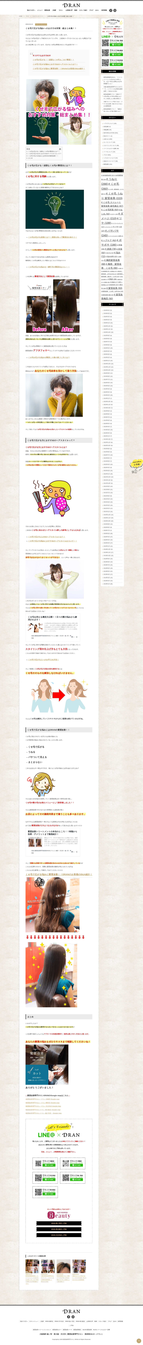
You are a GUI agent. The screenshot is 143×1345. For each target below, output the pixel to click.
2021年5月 (107, 499)
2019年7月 (107, 565)
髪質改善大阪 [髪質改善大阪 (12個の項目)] (108, 295)
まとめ (30, 158)
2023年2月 (107, 433)
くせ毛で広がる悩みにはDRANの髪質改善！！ (43, 156)
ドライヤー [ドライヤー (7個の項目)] (109, 227)
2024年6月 (107, 382)
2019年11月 (107, 552)
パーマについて (108, 151)
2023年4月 (107, 426)
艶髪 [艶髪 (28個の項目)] (113, 279)
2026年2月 (107, 319)
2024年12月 (107, 363)
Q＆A (97, 10)
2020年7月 (107, 530)
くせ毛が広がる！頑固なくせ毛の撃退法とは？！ (44, 151)
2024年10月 (107, 370)
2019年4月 (107, 574)
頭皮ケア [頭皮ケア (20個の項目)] (116, 282)
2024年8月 (107, 376)
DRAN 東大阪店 (80, 1321)
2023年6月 (107, 420)
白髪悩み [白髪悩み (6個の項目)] (114, 271)
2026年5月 (107, 310)
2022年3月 (107, 467)
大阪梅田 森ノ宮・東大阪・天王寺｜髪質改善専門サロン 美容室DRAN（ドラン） (71, 1334)
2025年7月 (107, 341)
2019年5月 (107, 571)
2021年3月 (107, 505)
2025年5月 (107, 348)
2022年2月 (107, 470)
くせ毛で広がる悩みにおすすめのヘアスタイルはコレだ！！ (52, 541)
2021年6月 (107, 496)
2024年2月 (107, 395)
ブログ (91, 10)
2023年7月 (107, 417)
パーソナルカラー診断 (110, 148)
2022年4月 (107, 464)
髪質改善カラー (57, 1329)
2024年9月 (107, 373)
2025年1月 (107, 360)
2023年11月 (107, 404)
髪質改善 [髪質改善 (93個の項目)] (115, 288)
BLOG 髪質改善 (87, 1329)
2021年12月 (107, 477)
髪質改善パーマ (67, 1329)
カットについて (108, 142)
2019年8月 (107, 562)
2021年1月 (107, 511)
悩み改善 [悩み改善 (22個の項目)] (112, 256)
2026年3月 (107, 316)
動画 (75, 10)
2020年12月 (107, 514)
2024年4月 (107, 389)
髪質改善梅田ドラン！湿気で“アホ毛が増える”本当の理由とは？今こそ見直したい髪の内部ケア (113, 96)
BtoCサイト (107, 136)
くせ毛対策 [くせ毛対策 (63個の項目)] (110, 209)
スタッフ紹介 (83, 10)
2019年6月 (107, 568)
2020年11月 (107, 517)
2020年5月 (107, 533)
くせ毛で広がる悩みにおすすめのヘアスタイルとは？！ (55, 64)
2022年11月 (107, 442)
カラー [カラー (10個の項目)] (114, 214)
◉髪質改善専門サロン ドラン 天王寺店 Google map (43, 1106)
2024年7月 (107, 379)
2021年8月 (107, 489)
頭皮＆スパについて (109, 161)
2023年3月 (107, 429)
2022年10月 (107, 445)
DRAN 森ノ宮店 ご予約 (58, 1223)
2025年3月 (107, 354)
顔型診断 (106, 126)
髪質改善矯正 (77, 1329)
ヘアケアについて (109, 123)
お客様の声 (69, 10)
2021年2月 (107, 508)
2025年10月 (107, 332)
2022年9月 (107, 448)
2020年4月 (107, 536)
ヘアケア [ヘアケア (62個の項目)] (109, 240)
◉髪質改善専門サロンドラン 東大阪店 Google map (43, 1110)
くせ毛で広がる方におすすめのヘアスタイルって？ (44, 153)
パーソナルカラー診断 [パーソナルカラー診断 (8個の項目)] (116, 236)
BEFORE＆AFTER (109, 133)
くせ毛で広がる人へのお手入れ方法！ (43, 660)
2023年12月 (107, 401)
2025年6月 (107, 345)
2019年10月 (107, 555)
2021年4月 (107, 502)
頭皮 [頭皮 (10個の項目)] (107, 282)
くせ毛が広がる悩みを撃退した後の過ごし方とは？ (49, 357)
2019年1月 (107, 584)
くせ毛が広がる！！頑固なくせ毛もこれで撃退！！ (53, 60)
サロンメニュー (33, 1321)
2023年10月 (107, 407)
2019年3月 (107, 577)
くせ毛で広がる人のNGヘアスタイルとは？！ (46, 537)
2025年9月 (107, 335)
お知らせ (106, 139)
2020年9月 (107, 524)
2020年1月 (107, 546)
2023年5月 (107, 423)
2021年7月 (107, 492)
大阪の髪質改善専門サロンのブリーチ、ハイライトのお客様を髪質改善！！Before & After (113, 89)
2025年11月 (107, 329)
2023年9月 (107, 411)
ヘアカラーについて (109, 158)
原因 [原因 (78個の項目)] (111, 249)
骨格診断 (106, 129)
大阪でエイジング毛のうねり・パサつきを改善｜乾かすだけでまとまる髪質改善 (113, 104)
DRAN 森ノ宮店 (69, 1321)
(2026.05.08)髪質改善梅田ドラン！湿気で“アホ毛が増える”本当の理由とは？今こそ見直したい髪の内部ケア (63, 1277)
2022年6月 (107, 458)
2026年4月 (107, 313)
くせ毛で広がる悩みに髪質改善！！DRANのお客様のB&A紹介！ (59, 69)
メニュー (40, 10)
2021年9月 (107, 486)
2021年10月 (107, 483)
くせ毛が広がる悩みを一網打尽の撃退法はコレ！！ (49, 267)
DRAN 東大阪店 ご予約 (58, 1229)
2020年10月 (107, 521)
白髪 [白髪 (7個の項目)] (121, 268)
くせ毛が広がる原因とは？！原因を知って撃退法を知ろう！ (52, 237)
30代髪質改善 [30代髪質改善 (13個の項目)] (108, 175)
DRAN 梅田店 (49, 1321)
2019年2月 (107, 580)
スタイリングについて (37, 16)
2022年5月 (107, 461)
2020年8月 (107, 527)
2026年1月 (107, 323)
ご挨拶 (54, 10)
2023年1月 (107, 436)
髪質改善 (106, 164)
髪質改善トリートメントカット (42, 1329)
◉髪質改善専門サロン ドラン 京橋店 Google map (42, 1099)
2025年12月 (107, 326)
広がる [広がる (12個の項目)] (110, 253)
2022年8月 (107, 451)
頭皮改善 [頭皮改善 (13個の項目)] (114, 284)
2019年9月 (107, 558)
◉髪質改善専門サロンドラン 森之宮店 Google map (44, 1113)
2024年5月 (107, 385)
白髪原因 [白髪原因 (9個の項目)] (105, 271)
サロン (61, 10)
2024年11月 (107, 367)
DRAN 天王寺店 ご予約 (58, 1235)
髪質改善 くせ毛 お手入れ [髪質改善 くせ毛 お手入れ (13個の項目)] (113, 291)
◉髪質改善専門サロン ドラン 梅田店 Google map (42, 1103)
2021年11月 (107, 480)
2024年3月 (107, 392)
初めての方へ (31, 10)
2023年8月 (107, 414)
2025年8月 (107, 338)
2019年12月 (107, 549)
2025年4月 (107, 351)
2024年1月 (107, 398)
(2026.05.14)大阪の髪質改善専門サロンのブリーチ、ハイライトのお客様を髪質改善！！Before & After (47, 1277)
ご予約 (72, 1325)
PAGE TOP (139, 1341)
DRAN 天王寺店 (59, 1321)
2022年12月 (107, 439)
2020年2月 (107, 543)
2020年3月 (107, 540)
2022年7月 (107, 455)
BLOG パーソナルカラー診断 (101, 1329)
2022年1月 (107, 473)
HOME (20, 16)
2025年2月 (107, 357)
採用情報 (104, 10)
